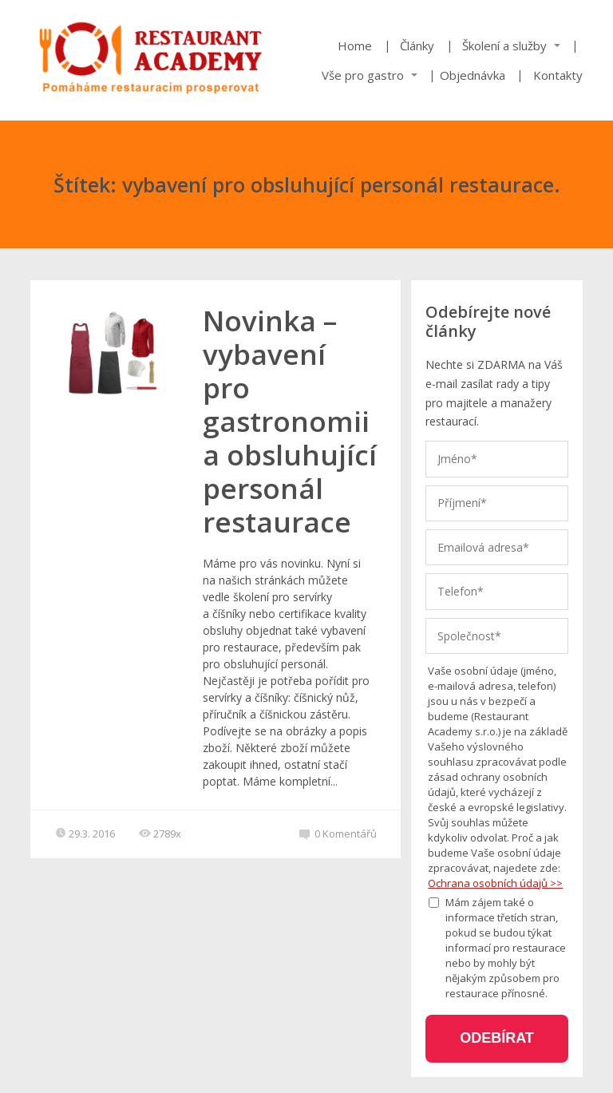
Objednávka (472, 75)
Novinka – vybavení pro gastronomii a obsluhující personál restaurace (290, 421)
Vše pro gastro (363, 75)
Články (417, 45)
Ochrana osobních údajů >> (495, 883)
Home (355, 45)
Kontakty (558, 75)
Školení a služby (504, 45)
